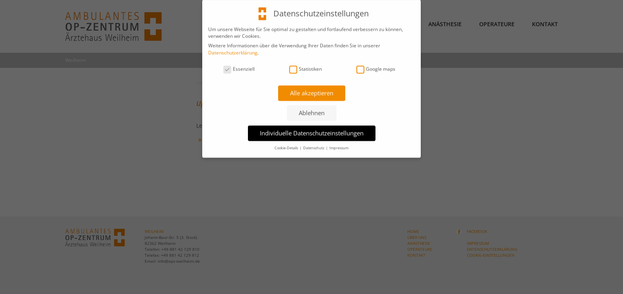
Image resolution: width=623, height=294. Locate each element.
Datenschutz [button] (314, 144)
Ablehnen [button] (312, 109)
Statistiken (305, 65)
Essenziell (239, 65)
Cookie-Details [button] (287, 144)
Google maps (375, 65)
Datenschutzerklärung (232, 49)
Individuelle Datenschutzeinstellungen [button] (312, 129)
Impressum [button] (338, 144)
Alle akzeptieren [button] (311, 89)
